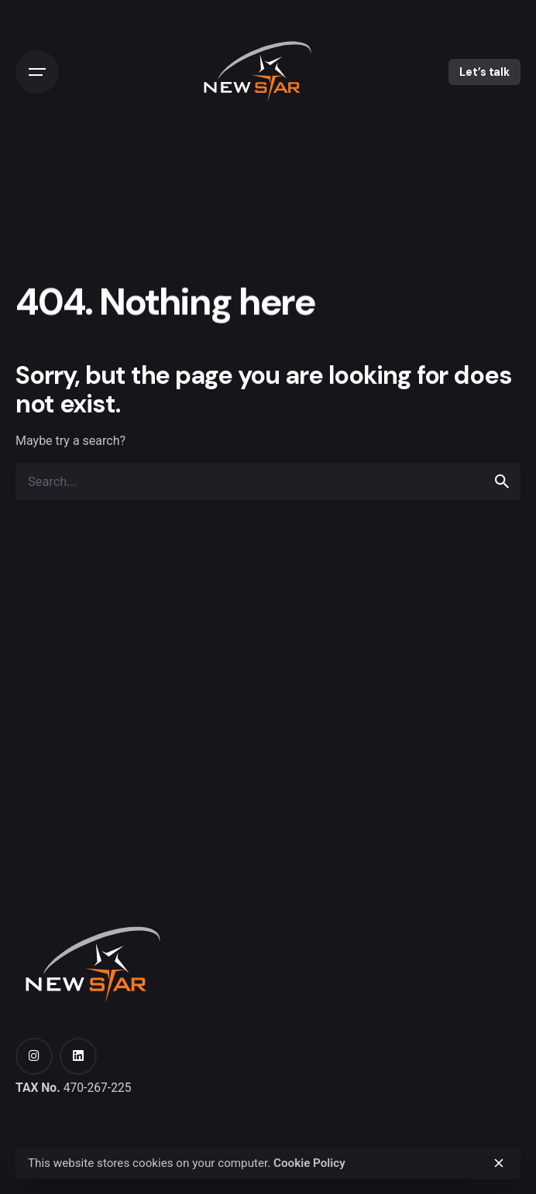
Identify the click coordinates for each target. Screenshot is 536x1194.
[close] (498, 1163)
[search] (502, 481)
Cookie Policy (309, 1163)
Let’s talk (484, 72)
